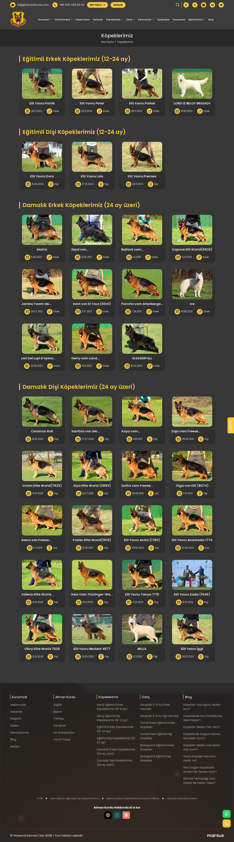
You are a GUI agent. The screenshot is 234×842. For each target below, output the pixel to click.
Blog (210, 19)
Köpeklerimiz (113, 19)
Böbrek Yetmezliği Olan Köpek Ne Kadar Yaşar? (199, 781)
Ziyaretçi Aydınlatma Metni (179, 798)
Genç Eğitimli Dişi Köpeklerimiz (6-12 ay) (112, 718)
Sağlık (58, 705)
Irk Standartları (64, 733)
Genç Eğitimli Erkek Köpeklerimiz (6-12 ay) (112, 707)
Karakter (60, 726)
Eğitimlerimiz (195, 19)
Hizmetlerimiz (62, 19)
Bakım (58, 712)
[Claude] (126, 815)
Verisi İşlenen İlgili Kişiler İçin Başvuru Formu (72, 798)
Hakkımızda (18, 705)
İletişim (118, 4)
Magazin (16, 719)
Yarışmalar (179, 19)
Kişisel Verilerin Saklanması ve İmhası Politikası (130, 798)
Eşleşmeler (163, 19)
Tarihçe (59, 719)
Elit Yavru (97, 4)
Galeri (14, 726)
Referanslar (144, 19)
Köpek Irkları (83, 19)
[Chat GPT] (108, 815)
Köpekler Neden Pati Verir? (201, 727)
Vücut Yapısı (62, 739)
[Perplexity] (117, 815)
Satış (129, 19)
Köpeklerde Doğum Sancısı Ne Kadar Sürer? (201, 736)
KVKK (40, 798)
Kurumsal (43, 19)
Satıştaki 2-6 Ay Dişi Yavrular (159, 716)
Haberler (98, 19)
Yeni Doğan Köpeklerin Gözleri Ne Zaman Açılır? (200, 770)
